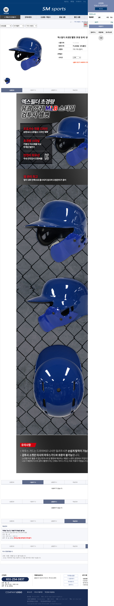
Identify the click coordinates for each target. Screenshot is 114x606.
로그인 (101, 8)
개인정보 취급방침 (50, 592)
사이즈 (61, 57)
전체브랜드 (28, 17)
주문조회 (100, 32)
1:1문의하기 (71, 578)
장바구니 (93, 32)
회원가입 (66, 1)
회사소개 (29, 592)
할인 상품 (77, 17)
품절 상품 (62, 17)
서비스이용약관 (38, 592)
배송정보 (75, 90)
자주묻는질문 (70, 575)
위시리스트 (109, 32)
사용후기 (33, 90)
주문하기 (101, 26)
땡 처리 (91, 17)
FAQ (84, 1)
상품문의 (54, 90)
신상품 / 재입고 (45, 17)
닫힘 (85, 24)
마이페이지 (78, 1)
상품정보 (11, 90)
